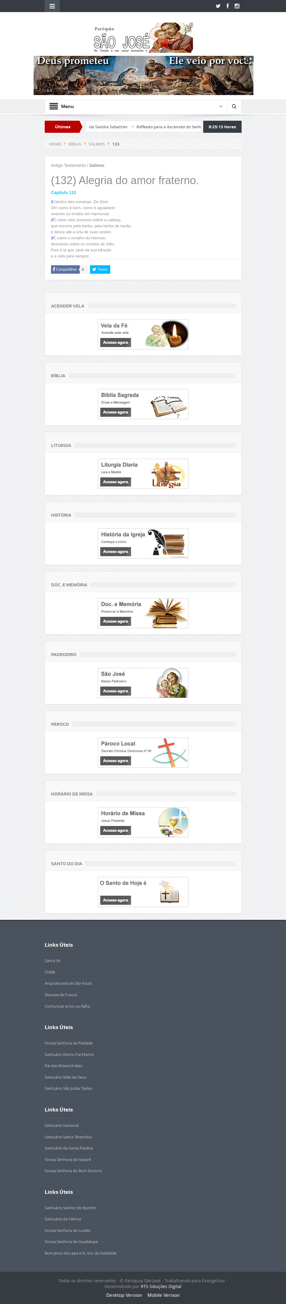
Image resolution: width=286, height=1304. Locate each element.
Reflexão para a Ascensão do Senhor (174, 126)
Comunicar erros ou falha (67, 1006)
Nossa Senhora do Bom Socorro (73, 1170)
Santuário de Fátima (63, 1219)
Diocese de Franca (61, 994)
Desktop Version (124, 1295)
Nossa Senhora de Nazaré (68, 1159)
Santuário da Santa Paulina (69, 1148)
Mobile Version (163, 1295)
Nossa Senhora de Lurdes (68, 1230)
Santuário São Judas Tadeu (68, 1088)
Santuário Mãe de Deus (65, 1077)
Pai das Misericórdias (63, 1065)
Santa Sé (52, 960)
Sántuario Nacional (62, 1125)
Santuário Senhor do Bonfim (70, 1207)
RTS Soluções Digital (161, 1286)
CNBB (50, 972)
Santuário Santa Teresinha (68, 1137)
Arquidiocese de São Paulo (68, 983)
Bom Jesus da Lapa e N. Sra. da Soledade (81, 1253)
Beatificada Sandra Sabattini (103, 126)
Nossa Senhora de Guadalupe (71, 1241)
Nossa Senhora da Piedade (69, 1043)
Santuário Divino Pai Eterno (69, 1054)
